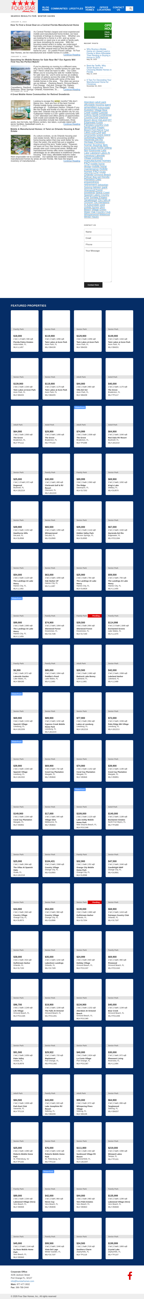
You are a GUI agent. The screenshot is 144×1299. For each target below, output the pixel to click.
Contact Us (118, 8)
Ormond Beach (102, 174)
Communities (59, 8)
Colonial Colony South (96, 113)
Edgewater (90, 122)
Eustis (99, 122)
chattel (94, 112)
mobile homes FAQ (96, 170)
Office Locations (104, 8)
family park (90, 127)
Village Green (99, 209)
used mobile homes (94, 206)
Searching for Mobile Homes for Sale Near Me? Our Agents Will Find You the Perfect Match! (43, 61)
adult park (100, 102)
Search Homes (90, 8)
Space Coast (102, 192)
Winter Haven (91, 216)
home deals (90, 147)
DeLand (102, 120)
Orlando (88, 174)
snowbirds (89, 192)
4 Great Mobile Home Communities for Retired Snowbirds (40, 94)
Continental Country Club (98, 116)
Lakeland (95, 152)
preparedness (91, 181)
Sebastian (102, 184)
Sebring (88, 187)
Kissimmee (95, 150)
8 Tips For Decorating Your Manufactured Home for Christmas (99, 82)
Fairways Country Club (96, 124)
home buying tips (96, 145)
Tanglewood (90, 199)
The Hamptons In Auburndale (96, 203)
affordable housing (94, 104)
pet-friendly (103, 177)
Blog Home (45, 8)
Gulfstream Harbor (94, 137)
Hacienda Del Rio (93, 139)
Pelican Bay (90, 177)
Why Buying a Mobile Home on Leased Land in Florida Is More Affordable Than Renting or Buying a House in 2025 (99, 53)
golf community (95, 133)
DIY (110, 120)
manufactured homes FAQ (97, 162)
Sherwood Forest (93, 190)
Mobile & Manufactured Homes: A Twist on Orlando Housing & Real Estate (45, 130)
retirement (90, 184)
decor (95, 120)
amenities (90, 107)
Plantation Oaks (92, 179)
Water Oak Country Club (97, 212)
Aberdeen (89, 102)
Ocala (102, 171)
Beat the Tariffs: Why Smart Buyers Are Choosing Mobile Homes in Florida (99, 69)
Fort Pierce (97, 129)
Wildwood (104, 214)
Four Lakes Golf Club (96, 131)
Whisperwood (91, 214)
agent (108, 104)
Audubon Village (93, 110)
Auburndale (103, 107)
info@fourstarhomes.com (22, 1281)
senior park (100, 187)
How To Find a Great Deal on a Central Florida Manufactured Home (45, 25)
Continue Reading (72, 55)
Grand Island (103, 134)
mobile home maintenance (95, 167)
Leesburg (97, 157)
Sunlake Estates (98, 197)
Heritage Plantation (94, 142)
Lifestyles (76, 8)
